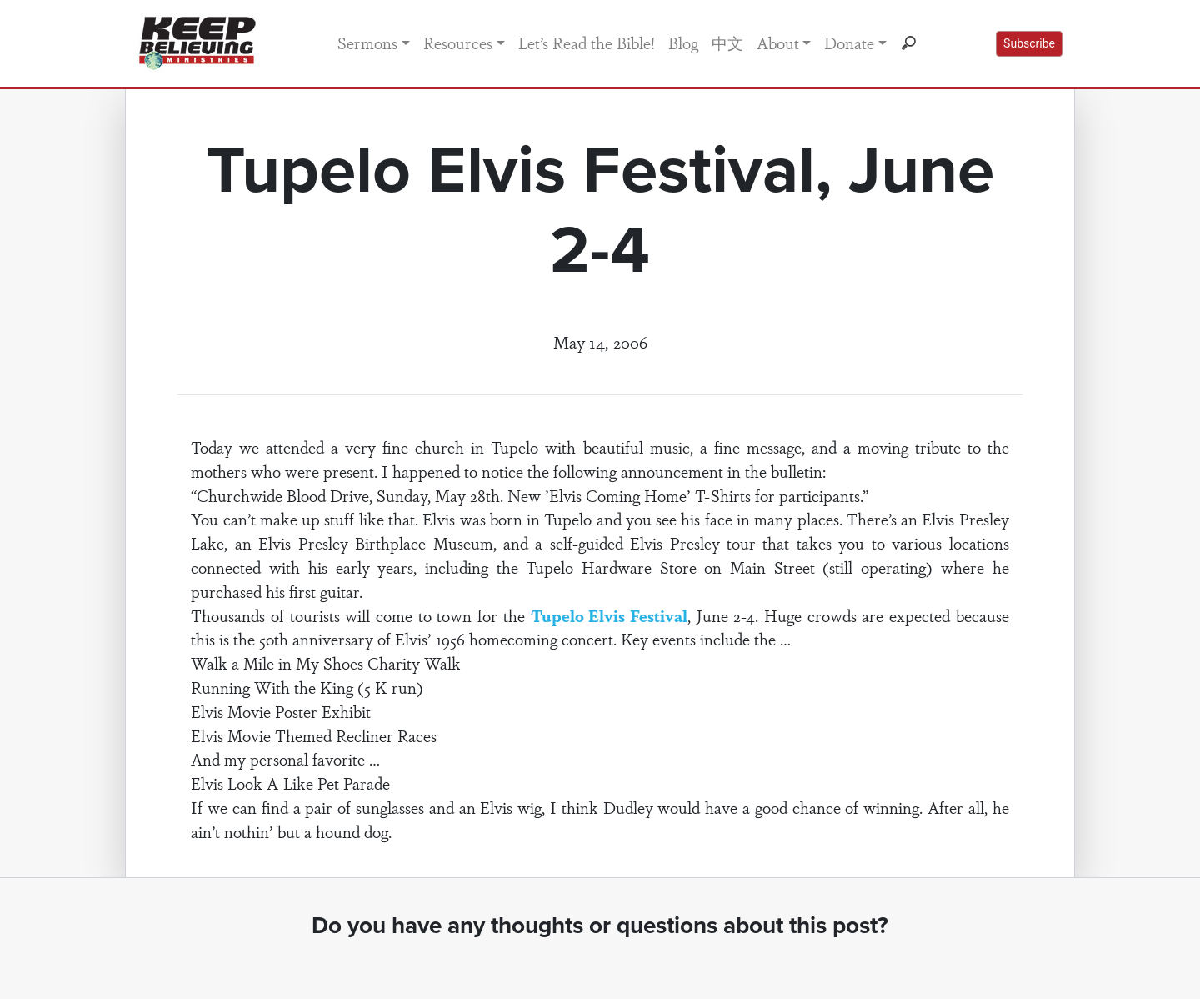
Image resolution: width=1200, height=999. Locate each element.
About (778, 42)
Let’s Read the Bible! (586, 42)
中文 (727, 42)
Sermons (368, 42)
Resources (457, 42)
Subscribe (1029, 43)
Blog (683, 42)
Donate (849, 42)
